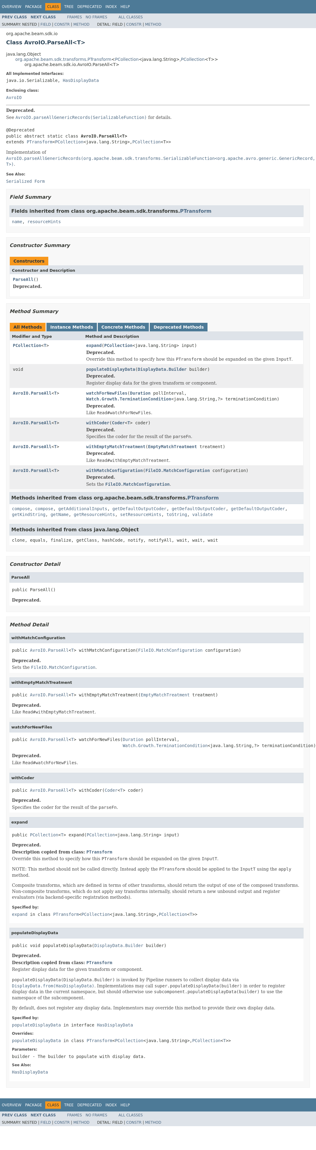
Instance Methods (71, 327)
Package (33, 7)
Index (111, 7)
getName (59, 514)
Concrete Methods (123, 327)
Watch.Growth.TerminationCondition (128, 398)
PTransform (39, 141)
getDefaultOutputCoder (139, 508)
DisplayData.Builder (162, 369)
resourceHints (44, 221)
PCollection (127, 59)
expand (94, 345)
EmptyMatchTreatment (172, 446)
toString (177, 514)
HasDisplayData (81, 80)
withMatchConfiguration (114, 470)
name (17, 221)
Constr (62, 24)
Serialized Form (25, 181)
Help (125, 7)
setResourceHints (140, 514)
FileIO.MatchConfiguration (177, 470)
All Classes (131, 17)
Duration (140, 393)
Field (45, 24)
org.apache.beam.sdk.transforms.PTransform (63, 59)
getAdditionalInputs (82, 508)
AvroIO (14, 97)
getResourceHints (94, 514)
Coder (118, 422)
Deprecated (89, 7)
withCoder (97, 422)
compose (21, 508)
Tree (69, 7)
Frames (74, 17)
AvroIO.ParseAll (32, 393)
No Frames (96, 17)
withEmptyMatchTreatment (115, 446)
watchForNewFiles (106, 393)
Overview (11, 7)
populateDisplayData (110, 369)
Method (81, 24)
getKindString (29, 514)
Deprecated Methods (178, 327)
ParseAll (23, 279)
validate (202, 514)
